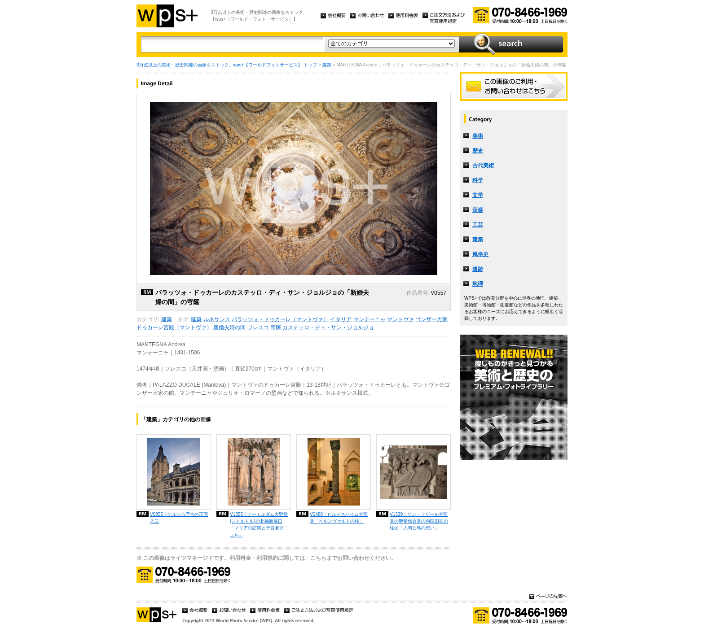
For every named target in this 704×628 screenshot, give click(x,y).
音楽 (477, 210)
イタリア (341, 319)
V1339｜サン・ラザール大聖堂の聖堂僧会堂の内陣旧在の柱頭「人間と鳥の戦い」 (419, 521)
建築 (326, 64)
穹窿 (275, 327)
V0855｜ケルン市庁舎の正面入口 (179, 517)
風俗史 (480, 254)
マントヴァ (400, 319)
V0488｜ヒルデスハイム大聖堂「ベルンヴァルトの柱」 (339, 517)
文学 (477, 195)
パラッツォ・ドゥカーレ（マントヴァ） (280, 319)
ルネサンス (216, 319)
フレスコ (258, 327)
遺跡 (477, 269)
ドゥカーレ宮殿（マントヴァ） (174, 327)
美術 (477, 136)
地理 (477, 284)
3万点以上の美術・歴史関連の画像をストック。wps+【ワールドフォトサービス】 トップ (226, 64)
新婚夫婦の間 (229, 327)
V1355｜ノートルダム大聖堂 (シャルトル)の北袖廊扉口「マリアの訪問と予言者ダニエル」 (259, 524)
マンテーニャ (369, 319)
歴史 (477, 151)
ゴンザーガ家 (431, 319)
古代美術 (483, 165)
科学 (477, 180)
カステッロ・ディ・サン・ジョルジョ (328, 327)
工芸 (477, 225)
